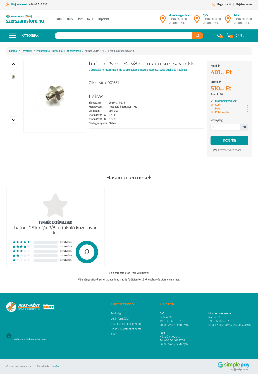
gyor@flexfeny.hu (178, 325)
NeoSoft (56, 366)
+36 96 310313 (173, 321)
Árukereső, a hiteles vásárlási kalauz (30, 339)
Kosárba (229, 140)
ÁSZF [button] (80, 19)
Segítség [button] (116, 313)
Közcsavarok (73, 51)
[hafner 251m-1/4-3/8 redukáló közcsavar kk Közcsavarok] (25, 19)
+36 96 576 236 (38, 4)
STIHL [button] (59, 19)
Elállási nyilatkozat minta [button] (126, 329)
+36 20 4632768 (174, 340)
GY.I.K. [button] (90, 19)
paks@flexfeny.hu (178, 344)
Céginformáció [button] (120, 319)
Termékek (26, 51)
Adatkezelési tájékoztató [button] (126, 324)
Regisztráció (224, 4)
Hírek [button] (70, 19)
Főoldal (13, 51)
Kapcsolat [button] (103, 19)
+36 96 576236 (222, 321)
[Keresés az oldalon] (123, 35)
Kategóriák (22, 35)
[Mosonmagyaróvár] (163, 20)
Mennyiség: (217, 120)
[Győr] (197, 20)
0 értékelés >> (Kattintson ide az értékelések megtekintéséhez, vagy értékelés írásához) (138, 70)
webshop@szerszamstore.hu (233, 325)
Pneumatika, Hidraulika (49, 51)
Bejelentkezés (244, 4)
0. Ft (240, 35)
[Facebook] (8, 336)
